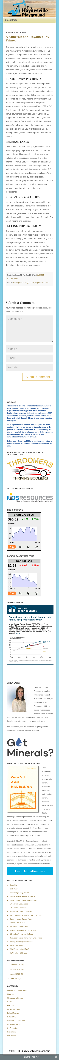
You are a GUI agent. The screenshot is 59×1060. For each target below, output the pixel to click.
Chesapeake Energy (21, 283)
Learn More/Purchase (30, 871)
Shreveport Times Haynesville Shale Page (26, 938)
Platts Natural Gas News (19, 926)
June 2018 (15, 978)
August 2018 (15, 974)
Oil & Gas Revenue (14, 1024)
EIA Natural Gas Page (18, 908)
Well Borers (11, 1036)
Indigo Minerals (13, 1013)
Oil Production (12, 1028)
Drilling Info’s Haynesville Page (21, 934)
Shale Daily (14, 885)
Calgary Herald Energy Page (21, 919)
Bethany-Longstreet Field (17, 990)
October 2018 (16, 969)
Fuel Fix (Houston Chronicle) (21, 911)
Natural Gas (12, 1017)
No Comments (12, 279)
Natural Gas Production (16, 1021)
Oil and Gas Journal (17, 923)
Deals (32, 283)
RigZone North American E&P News (23, 930)
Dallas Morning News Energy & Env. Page (26, 915)
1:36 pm (40, 275)
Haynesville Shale (42, 283)
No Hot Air (13, 889)
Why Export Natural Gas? (19, 949)
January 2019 (16, 965)
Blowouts (10, 994)
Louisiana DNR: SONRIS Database (23, 900)
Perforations (12, 1032)
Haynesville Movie (17, 945)
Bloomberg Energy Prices (19, 893)
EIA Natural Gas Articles (19, 904)
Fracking (10, 1005)
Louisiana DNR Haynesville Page (22, 896)
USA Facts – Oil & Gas (18, 953)
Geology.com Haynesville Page (22, 941)
